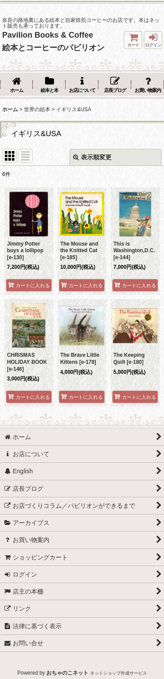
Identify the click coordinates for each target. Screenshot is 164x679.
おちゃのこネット (67, 673)
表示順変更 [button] (92, 157)
